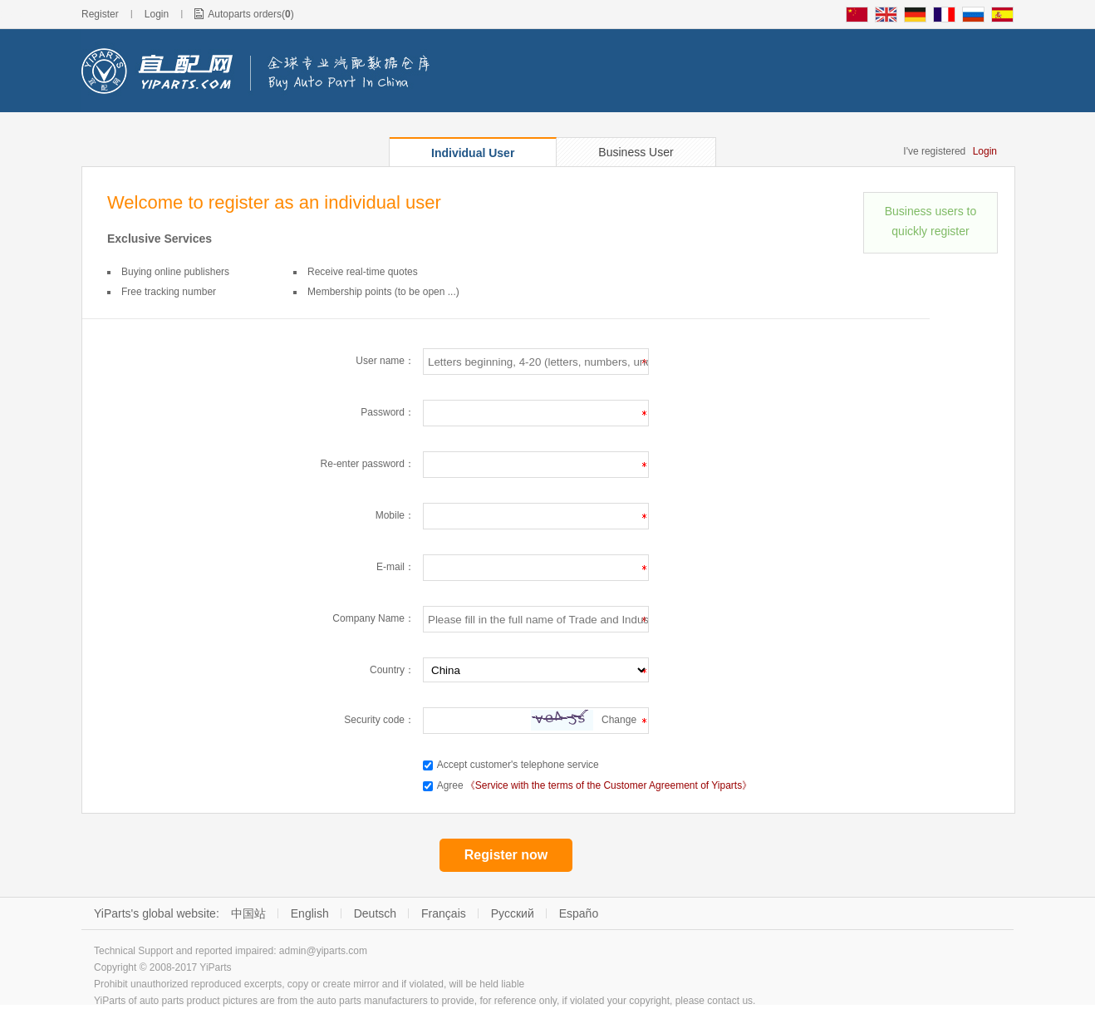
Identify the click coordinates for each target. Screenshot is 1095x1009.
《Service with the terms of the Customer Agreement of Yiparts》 (608, 785)
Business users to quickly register (931, 221)
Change (619, 720)
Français (443, 913)
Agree (450, 785)
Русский (512, 913)
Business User (635, 152)
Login (157, 14)
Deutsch (375, 913)
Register (100, 14)
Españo (578, 913)
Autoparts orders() (250, 14)
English (310, 913)
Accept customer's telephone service (518, 764)
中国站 (248, 913)
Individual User (472, 153)
